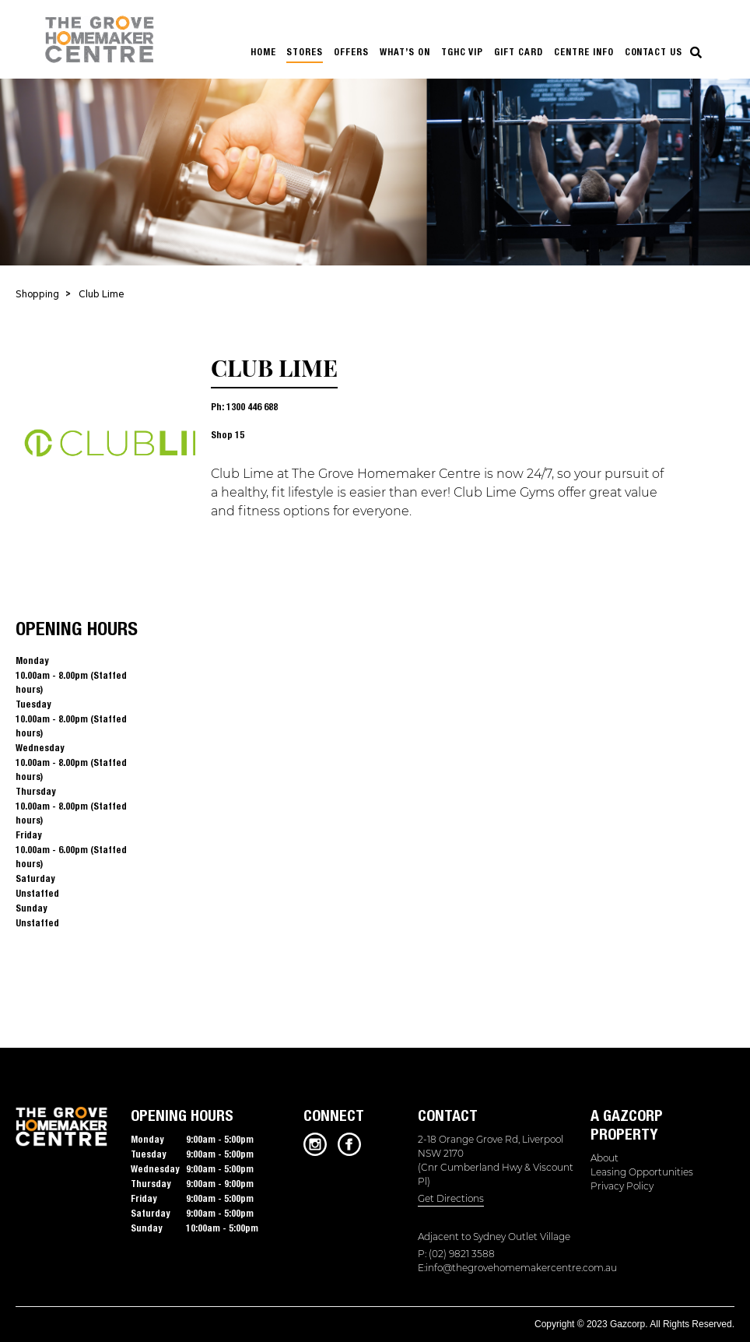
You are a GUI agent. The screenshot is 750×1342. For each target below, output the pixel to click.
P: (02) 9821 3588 (456, 1253)
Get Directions (451, 1198)
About (605, 1158)
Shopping (37, 295)
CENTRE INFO (584, 52)
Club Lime (101, 295)
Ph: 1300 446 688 (244, 407)
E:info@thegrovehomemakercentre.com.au (502, 1267)
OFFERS (351, 52)
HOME (263, 52)
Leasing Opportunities (642, 1172)
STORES (304, 52)
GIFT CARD (518, 52)
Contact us (654, 52)
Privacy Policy (622, 1186)
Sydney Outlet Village (521, 1236)
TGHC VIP (462, 52)
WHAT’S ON (405, 52)
